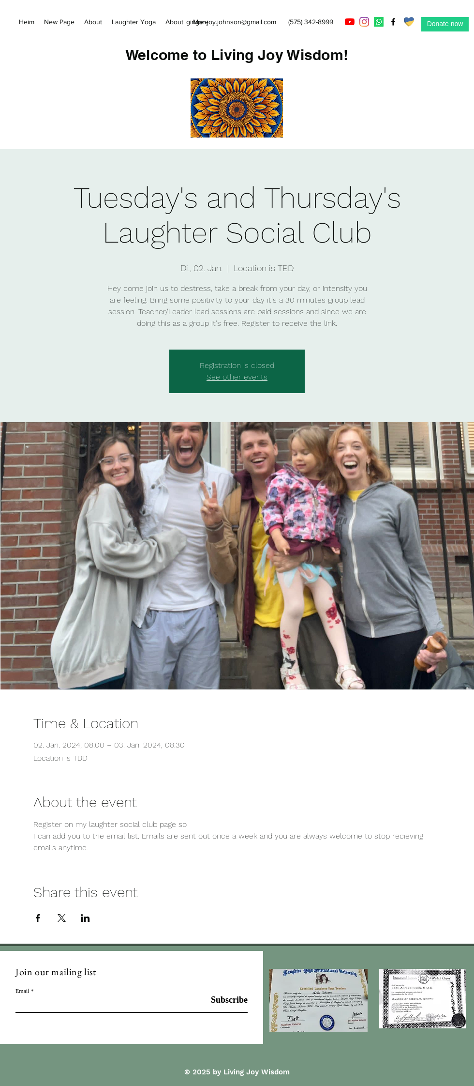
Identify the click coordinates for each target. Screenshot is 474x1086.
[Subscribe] (223, 1000)
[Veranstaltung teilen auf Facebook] (38, 918)
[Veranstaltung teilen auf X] (61, 918)
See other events (237, 377)
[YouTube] (350, 22)
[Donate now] (445, 24)
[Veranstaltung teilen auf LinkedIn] (85, 918)
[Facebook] (393, 22)
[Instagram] (364, 22)
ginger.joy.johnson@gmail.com (231, 22)
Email (22, 991)
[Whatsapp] (379, 22)
